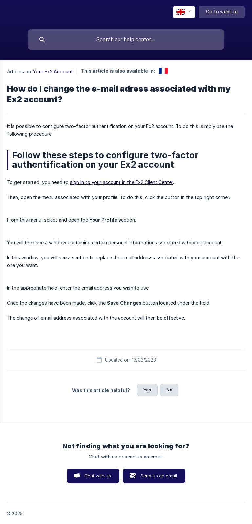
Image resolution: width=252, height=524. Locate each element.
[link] (163, 71)
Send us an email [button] (158, 475)
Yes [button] (147, 389)
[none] (184, 12)
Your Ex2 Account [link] (53, 71)
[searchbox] (126, 39)
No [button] (169, 389)
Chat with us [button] (97, 475)
